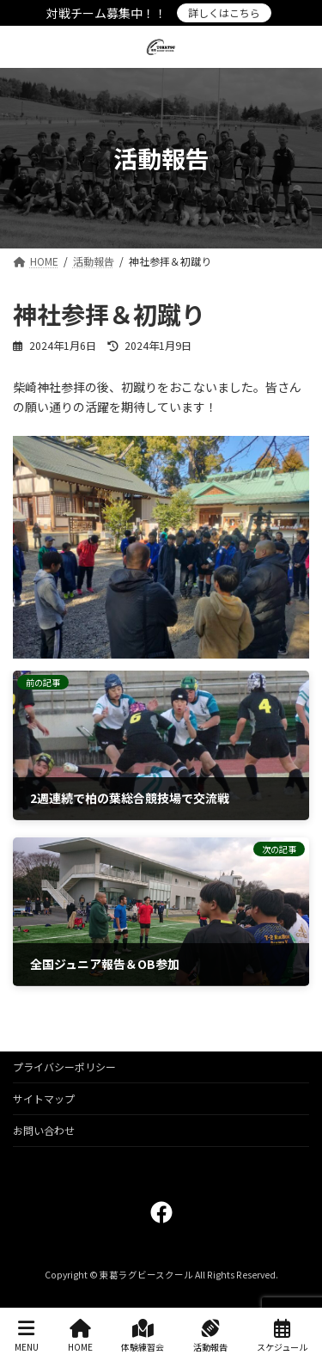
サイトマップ (44, 1098)
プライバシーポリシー (64, 1066)
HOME (80, 1335)
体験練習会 (142, 1335)
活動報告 (210, 1335)
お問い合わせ (44, 1130)
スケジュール (282, 1335)
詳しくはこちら (224, 12)
